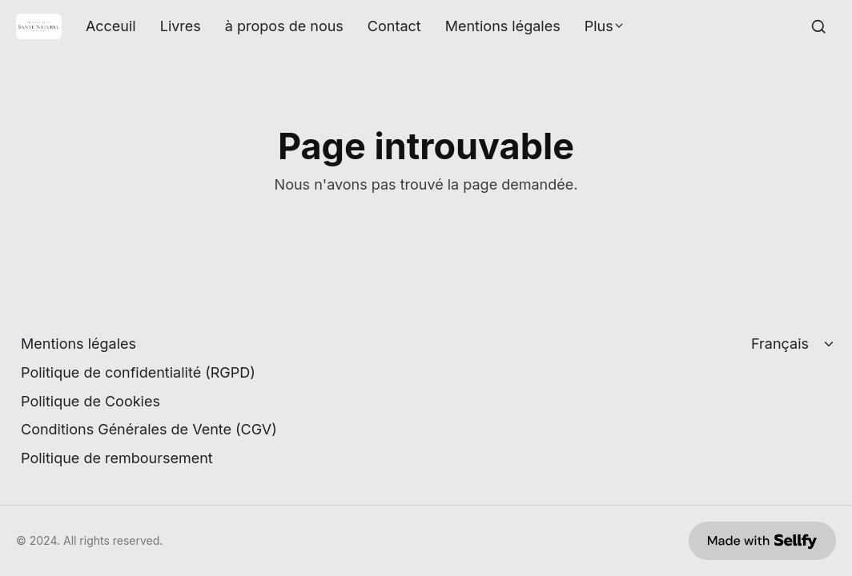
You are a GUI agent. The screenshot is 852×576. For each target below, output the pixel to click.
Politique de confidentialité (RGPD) (138, 372)
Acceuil (111, 26)
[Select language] (794, 344)
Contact (394, 26)
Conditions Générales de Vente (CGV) (149, 429)
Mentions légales (503, 26)
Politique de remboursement (117, 458)
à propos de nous (284, 26)
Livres (180, 26)
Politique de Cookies (90, 401)
